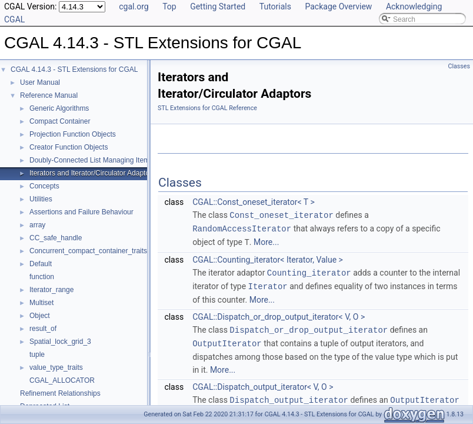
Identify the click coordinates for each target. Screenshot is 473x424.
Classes (459, 66)
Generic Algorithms (59, 108)
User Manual (40, 82)
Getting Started (217, 6)
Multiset (41, 303)
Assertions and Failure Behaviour (81, 212)
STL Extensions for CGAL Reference (207, 108)
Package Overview (338, 6)
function (41, 277)
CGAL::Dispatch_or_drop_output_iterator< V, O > (278, 314)
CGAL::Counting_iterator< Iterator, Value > (267, 258)
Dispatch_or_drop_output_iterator (308, 326)
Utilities (40, 199)
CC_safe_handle (55, 238)
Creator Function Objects (68, 147)
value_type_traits (56, 367)
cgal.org (133, 6)
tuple (37, 354)
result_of (42, 328)
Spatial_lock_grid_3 (60, 341)
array (37, 225)
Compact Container (59, 121)
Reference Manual (49, 95)
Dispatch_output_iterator (288, 395)
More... (266, 241)
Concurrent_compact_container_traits (88, 251)
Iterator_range (51, 290)
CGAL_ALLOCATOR (62, 380)
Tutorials (275, 6)
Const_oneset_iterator (281, 214)
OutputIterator (227, 339)
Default (40, 264)
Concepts (44, 186)
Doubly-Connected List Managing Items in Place (104, 160)
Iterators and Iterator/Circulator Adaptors (92, 173)
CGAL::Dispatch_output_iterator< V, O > (262, 382)
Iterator (268, 283)
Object (39, 316)
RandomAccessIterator (241, 227)
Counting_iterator (309, 270)
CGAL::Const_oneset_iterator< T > (253, 202)
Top (169, 6)
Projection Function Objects (72, 134)
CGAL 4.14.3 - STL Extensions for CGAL (74, 69)
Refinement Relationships (60, 393)
